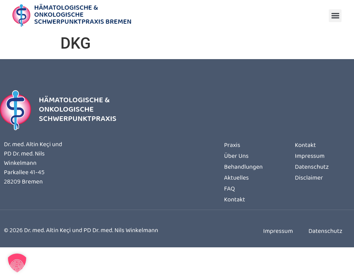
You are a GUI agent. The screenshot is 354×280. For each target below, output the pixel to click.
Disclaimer (309, 178)
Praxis (232, 145)
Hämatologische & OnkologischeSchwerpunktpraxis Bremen (83, 16)
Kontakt (234, 200)
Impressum (310, 156)
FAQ (229, 189)
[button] (335, 15)
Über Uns (236, 156)
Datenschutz (312, 167)
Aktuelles (236, 178)
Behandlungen (243, 167)
